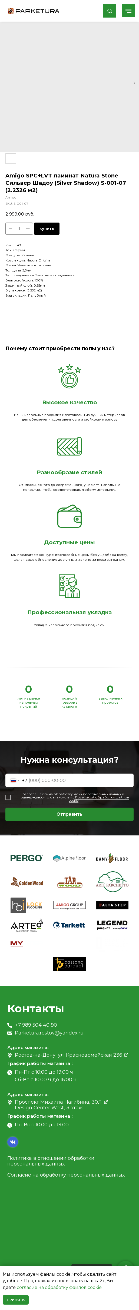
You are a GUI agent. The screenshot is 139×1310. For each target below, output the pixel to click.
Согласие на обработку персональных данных (66, 1175)
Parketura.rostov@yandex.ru (49, 1033)
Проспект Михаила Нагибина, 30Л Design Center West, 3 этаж (58, 1105)
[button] (109, 10)
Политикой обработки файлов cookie (99, 798)
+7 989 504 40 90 (36, 1025)
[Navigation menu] (128, 11)
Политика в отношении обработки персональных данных (50, 1161)
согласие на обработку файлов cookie (59, 1287)
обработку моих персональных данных (87, 794)
